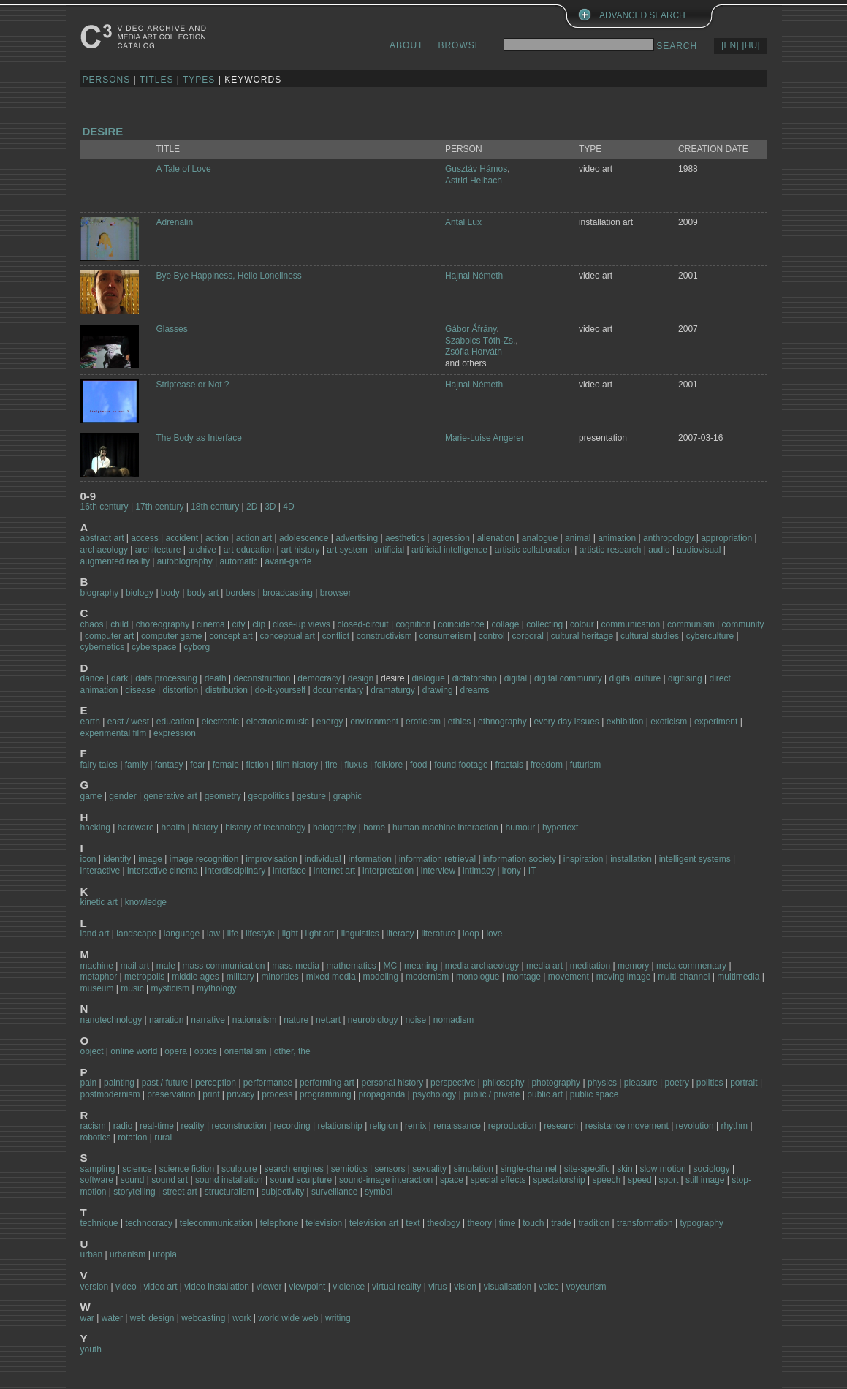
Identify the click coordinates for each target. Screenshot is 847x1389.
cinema (211, 624)
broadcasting (287, 593)
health (174, 827)
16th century (104, 507)
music (132, 988)
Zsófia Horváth (473, 352)
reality (193, 1126)
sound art (169, 1180)
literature (438, 933)
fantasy (169, 765)
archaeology (104, 550)
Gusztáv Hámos (476, 169)
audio (658, 550)
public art (545, 1094)
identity (117, 859)
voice (549, 1287)
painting (119, 1083)
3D (270, 507)
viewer (269, 1287)
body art (203, 593)
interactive (100, 871)
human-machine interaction (445, 827)
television (323, 1223)
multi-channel (684, 977)
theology (443, 1223)
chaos (92, 624)
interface (289, 871)
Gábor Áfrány (470, 329)
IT (532, 871)
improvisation (271, 859)
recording (292, 1126)
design (360, 678)
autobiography (185, 561)
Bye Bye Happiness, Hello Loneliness (228, 275)
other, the (292, 1051)
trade (561, 1223)
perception (215, 1083)
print (210, 1094)
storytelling (134, 1191)
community (743, 624)
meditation (590, 966)
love (494, 933)
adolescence (305, 538)
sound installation (229, 1180)
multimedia (738, 977)
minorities (279, 977)
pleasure (641, 1083)
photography (555, 1083)
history (205, 827)
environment (374, 721)
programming (327, 1094)
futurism (585, 765)
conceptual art (286, 636)
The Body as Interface (198, 438)
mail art (135, 966)
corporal (528, 636)
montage (523, 977)
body (170, 593)
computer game (171, 636)
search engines (293, 1169)
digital (515, 678)
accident (181, 538)
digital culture (635, 678)
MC (390, 966)
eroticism (423, 721)
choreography (162, 624)
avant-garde (288, 561)
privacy (240, 1094)
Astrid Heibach (473, 180)
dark (119, 678)
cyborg (196, 647)
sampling (97, 1169)
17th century (159, 507)
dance (92, 678)
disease (140, 690)
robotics (95, 1137)
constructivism (384, 636)
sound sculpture (301, 1180)
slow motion (662, 1169)
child (119, 624)
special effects (498, 1180)
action (217, 538)
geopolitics (269, 796)
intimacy (479, 871)
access (144, 538)
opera (175, 1051)
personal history (393, 1083)
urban (91, 1254)
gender (122, 796)
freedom (547, 765)
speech (607, 1180)
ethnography (502, 721)
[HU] (751, 45)
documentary (338, 690)
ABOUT (406, 45)
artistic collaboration (533, 550)
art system (347, 550)
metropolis (144, 977)
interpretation (388, 871)
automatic (239, 561)
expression (174, 733)
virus (437, 1287)
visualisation (507, 1287)
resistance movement (627, 1126)
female (226, 765)
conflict (335, 636)
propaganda (381, 1094)
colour (582, 624)
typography (701, 1223)
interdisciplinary (235, 871)
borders (241, 593)
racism (93, 1126)
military (240, 977)
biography (99, 593)
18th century (215, 507)
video (126, 1287)
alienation (495, 538)
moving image (623, 977)
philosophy (503, 1083)
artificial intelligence (449, 550)
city (238, 624)
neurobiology (373, 1020)
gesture (311, 796)
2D (251, 507)
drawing (437, 690)
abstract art (102, 538)
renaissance (457, 1126)
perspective (452, 1083)
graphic (347, 796)
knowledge (146, 902)
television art (373, 1223)
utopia (165, 1254)
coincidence (461, 624)
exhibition (625, 721)
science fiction (186, 1169)
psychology (434, 1094)
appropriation (726, 538)
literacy (400, 933)
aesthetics (405, 538)
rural (163, 1137)
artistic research (611, 550)
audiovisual (699, 550)
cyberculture (710, 636)
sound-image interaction (386, 1180)
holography (334, 827)
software (96, 1180)
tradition (593, 1223)
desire (103, 131)
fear (197, 765)
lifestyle (260, 933)
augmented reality (115, 561)
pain (88, 1083)
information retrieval (437, 859)
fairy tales (99, 765)
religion (384, 1126)
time (507, 1223)
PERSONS (107, 80)
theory (480, 1223)
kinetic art (99, 902)
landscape (136, 933)
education (175, 721)
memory (633, 966)
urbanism (127, 1254)
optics (205, 1051)
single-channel (529, 1169)
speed (640, 1180)
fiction (257, 765)
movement (568, 977)
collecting (544, 624)
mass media (295, 966)
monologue (477, 977)
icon (88, 859)
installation (631, 859)
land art (95, 933)
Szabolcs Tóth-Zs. (480, 341)
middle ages (195, 977)
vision (465, 1287)
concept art (230, 636)
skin (624, 1169)
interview (438, 871)
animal (577, 538)
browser (336, 593)
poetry (677, 1083)
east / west (128, 721)
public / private (491, 1094)
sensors (389, 1169)
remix (415, 1126)
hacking (95, 827)
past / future (165, 1083)
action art (254, 538)
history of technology (265, 827)
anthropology (668, 538)
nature (296, 1020)
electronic (220, 721)
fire (331, 765)
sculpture (239, 1169)
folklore (389, 765)
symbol (378, 1191)
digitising (685, 678)
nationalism (254, 1020)
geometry (223, 796)
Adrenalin (174, 222)
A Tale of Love (183, 169)
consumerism (445, 636)
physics (602, 1083)
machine (96, 966)
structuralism (229, 1191)
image (150, 859)
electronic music (277, 721)
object (92, 1051)
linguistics (360, 933)
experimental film (113, 733)
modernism (427, 977)
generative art (170, 796)
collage (505, 624)
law (213, 933)
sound (133, 1180)
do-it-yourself (280, 690)
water (112, 1318)
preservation (171, 1094)
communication (631, 624)
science (137, 1169)
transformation (645, 1223)
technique (99, 1223)
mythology (217, 988)
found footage (460, 765)
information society (519, 859)
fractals (509, 765)
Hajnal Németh (474, 275)
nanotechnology (111, 1020)
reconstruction (238, 1126)
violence (349, 1287)
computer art (109, 636)
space (451, 1180)
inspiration (583, 859)
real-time (157, 1126)
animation (617, 538)
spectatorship (559, 1180)
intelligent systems (695, 859)
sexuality (429, 1169)
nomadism (453, 1020)
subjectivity (282, 1191)
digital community (568, 678)
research (561, 1126)
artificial (389, 550)
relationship (339, 1126)
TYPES (199, 80)
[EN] (729, 45)
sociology (712, 1169)
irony (511, 871)
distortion (181, 690)
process (277, 1094)
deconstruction (262, 678)
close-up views (301, 624)
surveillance (334, 1191)
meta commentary (691, 966)
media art (544, 966)
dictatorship (474, 678)
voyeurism (586, 1287)
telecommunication (216, 1223)
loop (471, 933)
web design (152, 1318)
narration (166, 1020)
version (94, 1287)
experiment (717, 721)
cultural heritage (582, 636)
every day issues (566, 721)
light (290, 933)
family (136, 765)
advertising (356, 538)
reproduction (512, 1126)
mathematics (351, 966)
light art (319, 933)
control (492, 636)
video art (160, 1287)
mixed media (331, 977)
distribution (226, 690)
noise (415, 1020)
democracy (319, 678)
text (412, 1223)
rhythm (734, 1126)
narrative (208, 1020)
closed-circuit (363, 624)
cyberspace (154, 647)
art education (249, 550)
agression (451, 538)
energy (329, 721)
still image (704, 1180)
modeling (380, 977)
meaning (421, 966)
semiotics (349, 1169)
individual (323, 859)
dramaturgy (393, 690)
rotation (132, 1137)
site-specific (587, 1169)
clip (258, 624)
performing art (327, 1083)
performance (267, 1083)
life (232, 933)
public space (594, 1094)
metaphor (99, 977)
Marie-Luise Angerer (484, 438)
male (165, 966)
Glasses (171, 329)
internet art (334, 871)
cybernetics (102, 647)
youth (91, 1349)
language (182, 933)
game (91, 796)
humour (521, 827)
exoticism (668, 721)
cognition (412, 624)
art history (300, 550)
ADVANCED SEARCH (642, 15)
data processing (166, 678)
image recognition (204, 859)
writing (338, 1318)
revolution (695, 1126)
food (418, 765)
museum (97, 988)
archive (202, 550)
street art (179, 1191)
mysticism (170, 988)
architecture (158, 550)
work (243, 1318)
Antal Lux (463, 222)
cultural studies (649, 636)
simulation (473, 1169)
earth (90, 721)
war (87, 1318)
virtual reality (396, 1287)
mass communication (224, 966)
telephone (279, 1223)
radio (123, 1126)
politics (709, 1083)
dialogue (427, 678)
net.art (328, 1020)
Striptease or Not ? (192, 384)
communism (691, 624)
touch (533, 1223)
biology (139, 593)
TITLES (157, 80)
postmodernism (110, 1094)
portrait (743, 1083)
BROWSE (459, 45)
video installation (216, 1287)
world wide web (288, 1318)
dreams (474, 690)
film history (297, 765)
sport (669, 1180)
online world (133, 1051)
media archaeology (482, 966)
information (370, 859)
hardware (136, 827)
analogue (540, 538)
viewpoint (307, 1287)
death (216, 678)
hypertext (560, 827)
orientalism (245, 1051)
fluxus (355, 765)
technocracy (148, 1223)
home (374, 827)
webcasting (203, 1318)
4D (288, 507)
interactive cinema (162, 871)
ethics (459, 721)
